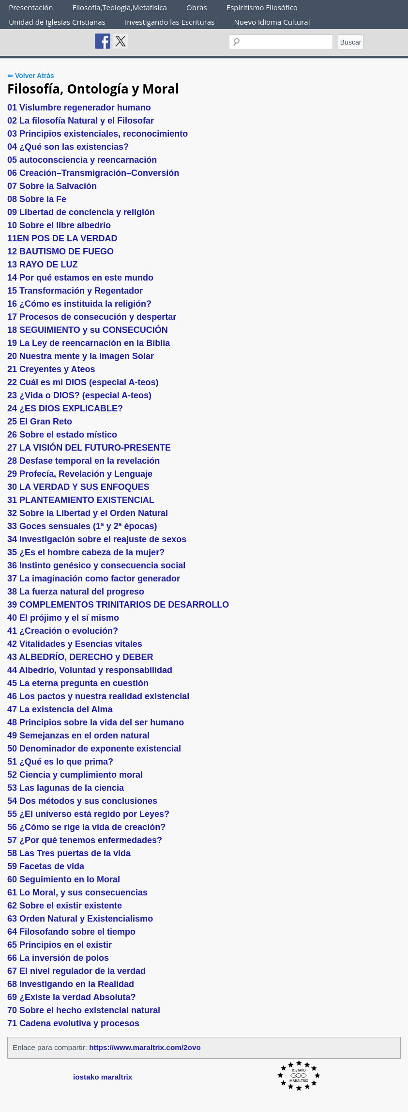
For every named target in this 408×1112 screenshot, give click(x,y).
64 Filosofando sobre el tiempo (71, 932)
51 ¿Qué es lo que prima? (60, 762)
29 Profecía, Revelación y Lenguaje (79, 474)
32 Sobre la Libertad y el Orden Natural (87, 513)
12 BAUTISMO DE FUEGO (60, 251)
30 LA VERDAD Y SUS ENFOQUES (78, 487)
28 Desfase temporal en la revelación (83, 461)
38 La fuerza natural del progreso (75, 591)
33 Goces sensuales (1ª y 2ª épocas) (82, 526)
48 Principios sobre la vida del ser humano (95, 722)
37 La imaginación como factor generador (93, 578)
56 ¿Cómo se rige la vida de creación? (86, 827)
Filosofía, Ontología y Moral (93, 88)
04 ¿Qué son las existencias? (68, 147)
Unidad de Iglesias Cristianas (57, 22)
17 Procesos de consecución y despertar (91, 317)
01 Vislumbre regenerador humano (79, 107)
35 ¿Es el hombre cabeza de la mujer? (86, 552)
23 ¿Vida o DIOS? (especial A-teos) (79, 395)
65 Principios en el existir (59, 945)
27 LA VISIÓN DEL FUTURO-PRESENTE (89, 448)
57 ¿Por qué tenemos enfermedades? (84, 840)
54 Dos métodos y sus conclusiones (82, 801)
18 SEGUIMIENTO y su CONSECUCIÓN (87, 330)
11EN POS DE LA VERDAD (62, 238)
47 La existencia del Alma (59, 709)
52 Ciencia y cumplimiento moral (75, 775)
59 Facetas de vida (45, 866)
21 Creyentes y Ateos (51, 369)
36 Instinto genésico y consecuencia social (96, 565)
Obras (196, 7)
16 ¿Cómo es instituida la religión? (79, 304)
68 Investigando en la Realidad (70, 984)
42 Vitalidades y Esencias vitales (74, 644)
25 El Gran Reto (39, 421)
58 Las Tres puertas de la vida (69, 853)
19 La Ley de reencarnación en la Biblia (88, 343)
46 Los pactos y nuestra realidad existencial (98, 696)
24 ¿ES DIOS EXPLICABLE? (65, 408)
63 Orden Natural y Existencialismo (80, 919)
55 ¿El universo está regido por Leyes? (88, 814)
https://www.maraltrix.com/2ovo (145, 1047)
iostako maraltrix (102, 1077)
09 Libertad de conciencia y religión (81, 212)
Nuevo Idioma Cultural (272, 22)
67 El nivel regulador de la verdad (76, 971)
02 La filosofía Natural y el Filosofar (80, 120)
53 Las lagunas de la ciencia (65, 788)
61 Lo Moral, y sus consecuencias (77, 892)
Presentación (31, 7)
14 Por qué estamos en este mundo (80, 277)
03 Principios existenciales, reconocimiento (97, 134)
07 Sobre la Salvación (52, 186)
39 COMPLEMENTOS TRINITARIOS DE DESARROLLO (118, 605)
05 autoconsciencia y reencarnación (82, 160)
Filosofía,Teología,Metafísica (120, 7)
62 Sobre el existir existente (64, 905)
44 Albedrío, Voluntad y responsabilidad (89, 670)
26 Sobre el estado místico (62, 434)
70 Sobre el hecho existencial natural (83, 1010)
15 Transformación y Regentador (75, 291)
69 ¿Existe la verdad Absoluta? (71, 997)
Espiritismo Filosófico (262, 7)
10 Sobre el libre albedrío (59, 225)
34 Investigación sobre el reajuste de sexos (96, 539)
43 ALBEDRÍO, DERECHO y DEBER (80, 657)
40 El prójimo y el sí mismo (63, 618)
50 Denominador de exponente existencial (94, 748)
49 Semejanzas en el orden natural (78, 735)
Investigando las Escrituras (169, 22)
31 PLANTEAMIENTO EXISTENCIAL (80, 500)
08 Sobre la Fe (36, 199)
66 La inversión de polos (58, 958)
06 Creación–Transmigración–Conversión (93, 173)
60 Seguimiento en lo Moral (63, 879)
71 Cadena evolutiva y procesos (73, 1023)
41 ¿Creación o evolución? (62, 631)
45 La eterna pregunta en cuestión (78, 683)
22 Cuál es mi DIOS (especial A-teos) (82, 382)
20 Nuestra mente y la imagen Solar (80, 356)
